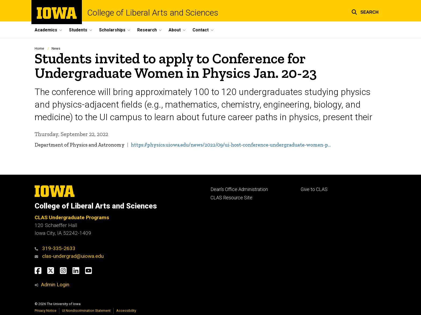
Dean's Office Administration (239, 189)
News (56, 48)
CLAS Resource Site (231, 197)
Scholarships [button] (112, 29)
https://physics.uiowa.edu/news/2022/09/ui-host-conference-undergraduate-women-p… (231, 145)
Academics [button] (46, 29)
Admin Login (55, 284)
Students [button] (78, 29)
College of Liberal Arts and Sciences (152, 13)
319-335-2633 (58, 248)
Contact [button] (201, 29)
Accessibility (126, 311)
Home (39, 48)
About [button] (175, 29)
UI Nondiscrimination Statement (86, 311)
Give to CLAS (314, 189)
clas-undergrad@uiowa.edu (73, 256)
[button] (365, 11)
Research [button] (147, 29)
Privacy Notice (45, 311)
